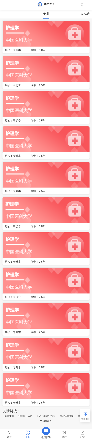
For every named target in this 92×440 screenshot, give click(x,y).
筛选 (85, 14)
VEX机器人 (46, 421)
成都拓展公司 (67, 416)
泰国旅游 (9, 416)
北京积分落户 (25, 416)
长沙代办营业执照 (46, 416)
